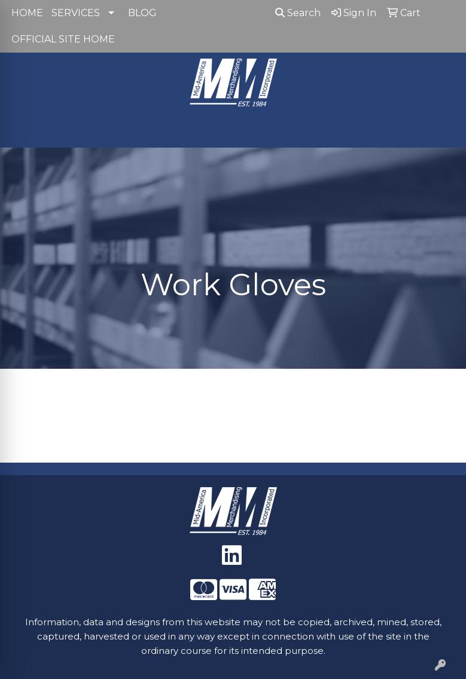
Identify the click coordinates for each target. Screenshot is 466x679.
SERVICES (75, 13)
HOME (27, 13)
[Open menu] (442, 130)
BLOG (142, 13)
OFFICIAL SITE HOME (63, 39)
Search (298, 13)
